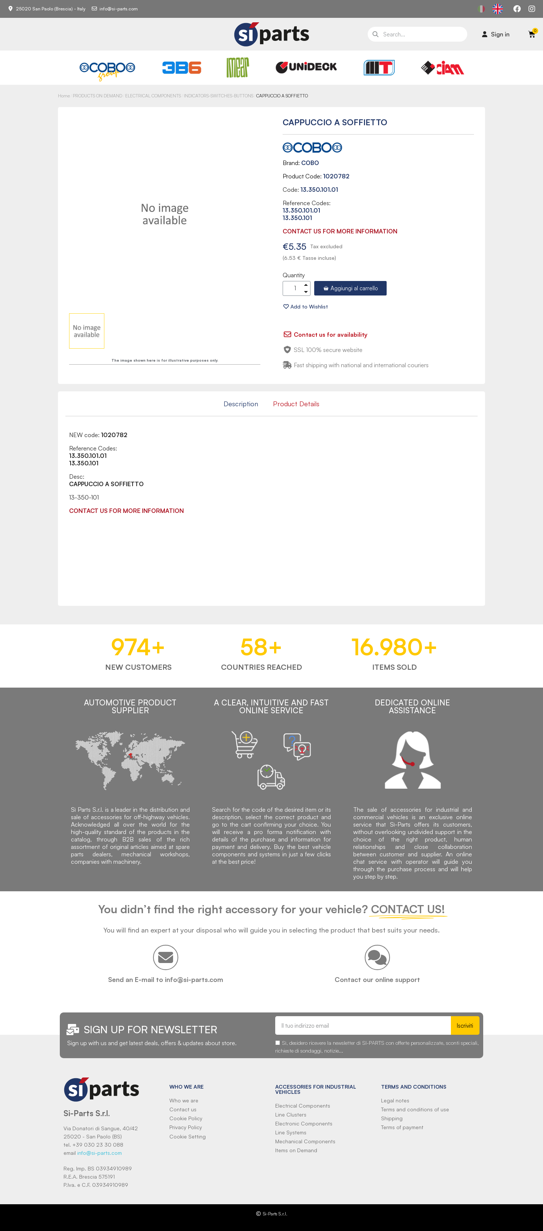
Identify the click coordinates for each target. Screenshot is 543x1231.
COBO (310, 163)
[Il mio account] (496, 34)
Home (64, 95)
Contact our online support (377, 979)
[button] (350, 288)
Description (241, 404)
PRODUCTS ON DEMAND (97, 95)
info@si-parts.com (99, 1153)
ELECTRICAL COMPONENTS (153, 95)
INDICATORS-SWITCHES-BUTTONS (218, 95)
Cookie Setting (187, 1136)
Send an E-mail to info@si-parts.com (165, 979)
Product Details (296, 404)
